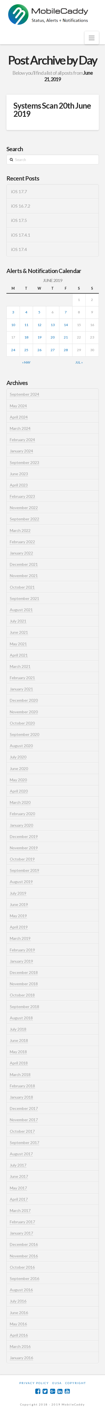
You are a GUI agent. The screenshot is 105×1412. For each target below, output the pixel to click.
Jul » (79, 362)
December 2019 (24, 836)
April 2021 (19, 655)
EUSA (57, 1383)
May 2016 (18, 1323)
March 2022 (20, 530)
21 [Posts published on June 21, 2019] (66, 337)
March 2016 (20, 1346)
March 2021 (20, 666)
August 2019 (21, 881)
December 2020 (24, 700)
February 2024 (22, 439)
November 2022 (24, 507)
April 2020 (19, 791)
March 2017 (20, 1210)
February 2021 (22, 677)
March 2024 (20, 428)
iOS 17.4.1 (20, 234)
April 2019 (19, 927)
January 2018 (21, 1097)
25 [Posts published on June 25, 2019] (26, 350)
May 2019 (18, 915)
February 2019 (22, 949)
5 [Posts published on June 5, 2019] (39, 312)
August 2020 (21, 745)
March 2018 (20, 1074)
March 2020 (20, 802)
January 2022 (21, 553)
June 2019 (19, 904)
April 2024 (19, 417)
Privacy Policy (34, 1383)
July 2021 (18, 621)
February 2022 (22, 541)
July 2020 (18, 757)
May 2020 (18, 779)
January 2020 (21, 825)
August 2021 (21, 609)
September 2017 (24, 1142)
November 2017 (24, 1119)
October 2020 (22, 723)
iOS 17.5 (19, 220)
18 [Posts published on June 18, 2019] (26, 337)
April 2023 (19, 485)
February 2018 (22, 1085)
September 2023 (24, 462)
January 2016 (21, 1357)
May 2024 (18, 405)
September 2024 (24, 394)
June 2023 (19, 473)
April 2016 (19, 1335)
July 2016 (18, 1301)
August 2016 (21, 1289)
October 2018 (22, 995)
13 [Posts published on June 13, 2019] (53, 325)
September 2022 (24, 518)
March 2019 (20, 938)
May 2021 (18, 643)
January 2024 (21, 450)
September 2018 (24, 1006)
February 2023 (22, 496)
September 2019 (24, 870)
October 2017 (22, 1131)
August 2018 (21, 1017)
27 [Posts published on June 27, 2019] (53, 350)
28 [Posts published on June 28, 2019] (66, 350)
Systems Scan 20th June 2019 (52, 109)
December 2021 (24, 564)
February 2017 (22, 1221)
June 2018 (19, 1040)
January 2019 (21, 961)
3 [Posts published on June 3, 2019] (13, 312)
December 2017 (24, 1108)
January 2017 (21, 1233)
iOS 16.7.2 (20, 205)
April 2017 (19, 1199)
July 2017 (18, 1165)
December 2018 (24, 972)
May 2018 (18, 1051)
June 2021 (19, 632)
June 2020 (19, 768)
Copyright (75, 1383)
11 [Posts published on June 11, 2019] (26, 325)
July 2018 (18, 1029)
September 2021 (24, 598)
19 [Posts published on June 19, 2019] (39, 337)
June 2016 (19, 1312)
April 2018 (19, 1063)
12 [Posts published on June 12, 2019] (39, 325)
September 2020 (24, 734)
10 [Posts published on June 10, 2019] (13, 325)
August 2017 (21, 1153)
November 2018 (24, 983)
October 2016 (22, 1267)
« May (26, 362)
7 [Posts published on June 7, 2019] (66, 312)
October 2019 (22, 859)
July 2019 (18, 893)
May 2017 (18, 1188)
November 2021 (24, 575)
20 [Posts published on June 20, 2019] (53, 337)
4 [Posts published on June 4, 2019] (26, 312)
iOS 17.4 (19, 249)
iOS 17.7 (19, 191)
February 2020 (22, 813)
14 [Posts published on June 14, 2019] (66, 325)
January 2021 (21, 689)
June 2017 (19, 1176)
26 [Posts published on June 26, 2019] (39, 350)
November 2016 (24, 1255)
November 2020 (24, 711)
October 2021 (22, 587)
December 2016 (24, 1244)
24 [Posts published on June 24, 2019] (13, 350)
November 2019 (24, 847)
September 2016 (24, 1278)
